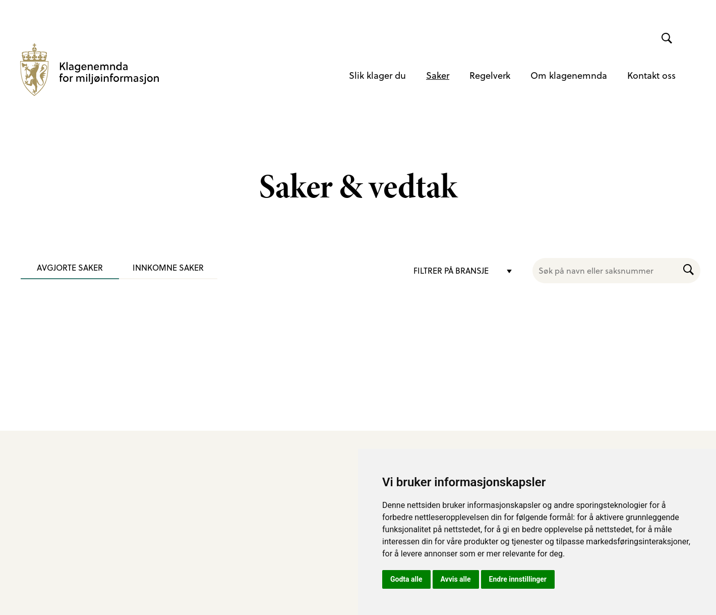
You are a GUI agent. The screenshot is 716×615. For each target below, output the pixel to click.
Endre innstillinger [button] (518, 579)
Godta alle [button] (406, 579)
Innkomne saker (168, 267)
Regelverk (489, 75)
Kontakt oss (651, 75)
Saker (437, 75)
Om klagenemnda (568, 75)
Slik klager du (377, 75)
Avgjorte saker (70, 267)
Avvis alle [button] (456, 579)
